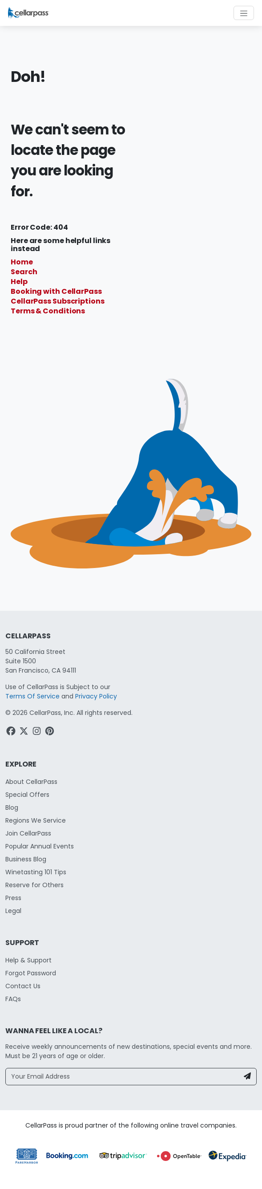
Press (13, 897)
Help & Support (28, 960)
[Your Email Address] (122, 1076)
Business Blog (25, 859)
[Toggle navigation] (244, 13)
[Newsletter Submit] (247, 1076)
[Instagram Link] (37, 732)
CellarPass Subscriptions (58, 301)
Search (24, 272)
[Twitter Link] (24, 732)
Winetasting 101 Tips (35, 872)
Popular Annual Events (39, 846)
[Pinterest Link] (50, 732)
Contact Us (22, 986)
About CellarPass (31, 781)
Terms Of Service (32, 696)
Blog (11, 807)
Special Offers (27, 794)
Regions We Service (35, 820)
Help (19, 281)
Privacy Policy (96, 696)
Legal (13, 910)
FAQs (13, 998)
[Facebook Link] (11, 732)
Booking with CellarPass (56, 291)
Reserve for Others (34, 885)
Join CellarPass (28, 833)
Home (22, 262)
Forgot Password (30, 973)
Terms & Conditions (48, 311)
